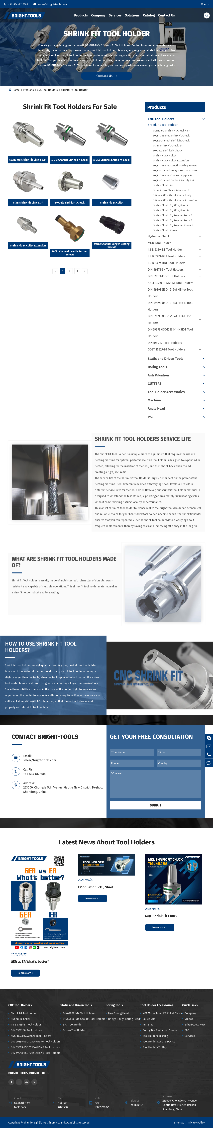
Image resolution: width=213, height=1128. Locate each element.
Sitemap (179, 1122)
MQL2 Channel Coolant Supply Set (173, 180)
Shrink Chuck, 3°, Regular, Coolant (173, 225)
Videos (189, 1018)
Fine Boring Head (118, 1013)
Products (81, 15)
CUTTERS (154, 384)
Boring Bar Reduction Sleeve (160, 1030)
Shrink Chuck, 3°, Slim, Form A (171, 205)
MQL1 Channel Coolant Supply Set (173, 175)
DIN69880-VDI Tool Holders (79, 1013)
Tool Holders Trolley (155, 1047)
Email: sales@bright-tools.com (39, 758)
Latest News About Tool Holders (107, 842)
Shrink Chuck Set (163, 185)
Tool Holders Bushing (155, 1035)
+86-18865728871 (102, 1105)
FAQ (187, 1030)
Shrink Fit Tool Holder (74, 90)
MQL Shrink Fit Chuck (161, 916)
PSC (151, 417)
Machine (154, 400)
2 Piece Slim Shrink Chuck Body (172, 195)
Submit (155, 805)
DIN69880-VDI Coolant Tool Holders (84, 1018)
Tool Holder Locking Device (159, 1041)
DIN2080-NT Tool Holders (165, 343)
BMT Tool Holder (73, 1024)
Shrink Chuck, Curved (166, 230)
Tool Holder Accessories (166, 392)
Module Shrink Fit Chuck (70, 202)
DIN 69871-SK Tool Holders (166, 269)
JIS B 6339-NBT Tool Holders (166, 263)
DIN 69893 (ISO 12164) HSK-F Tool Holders (170, 319)
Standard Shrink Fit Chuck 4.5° (28, 159)
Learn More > (25, 973)
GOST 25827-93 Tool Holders (166, 349)
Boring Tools (157, 367)
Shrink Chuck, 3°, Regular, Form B (172, 220)
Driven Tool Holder (74, 1030)
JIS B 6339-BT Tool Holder (165, 249)
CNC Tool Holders (47, 90)
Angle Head (156, 409)
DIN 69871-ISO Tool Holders (166, 276)
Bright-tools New (195, 1024)
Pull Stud (148, 1024)
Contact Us (166, 15)
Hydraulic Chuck (159, 236)
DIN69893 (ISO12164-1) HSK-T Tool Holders (170, 333)
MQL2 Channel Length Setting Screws (112, 245)
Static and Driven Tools (165, 359)
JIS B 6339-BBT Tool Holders (166, 256)
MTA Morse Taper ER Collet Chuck (162, 1013)
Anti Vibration (158, 375)
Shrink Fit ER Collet (111, 202)
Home (16, 90)
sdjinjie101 (137, 1105)
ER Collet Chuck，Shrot (95, 887)
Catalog (149, 15)
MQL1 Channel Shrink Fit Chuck (69, 159)
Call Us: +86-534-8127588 (34, 772)
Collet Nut (149, 1018)
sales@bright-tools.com (50, 4)
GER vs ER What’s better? (30, 962)
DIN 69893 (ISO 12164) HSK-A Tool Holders (170, 293)
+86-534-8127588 (15, 4)
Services (115, 15)
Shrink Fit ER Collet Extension (28, 245)
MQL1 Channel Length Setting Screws (69, 253)
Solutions (132, 15)
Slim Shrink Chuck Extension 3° (172, 190)
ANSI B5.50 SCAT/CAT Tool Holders (170, 283)
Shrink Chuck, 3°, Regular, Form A (172, 215)
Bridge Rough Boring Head (124, 1018)
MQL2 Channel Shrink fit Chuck (111, 159)
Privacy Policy (196, 1122)
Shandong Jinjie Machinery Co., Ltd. (44, 1122)
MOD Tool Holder (159, 243)
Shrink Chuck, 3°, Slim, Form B (171, 210)
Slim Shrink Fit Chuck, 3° (28, 202)
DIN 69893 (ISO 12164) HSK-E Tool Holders (170, 306)
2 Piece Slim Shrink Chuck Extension (175, 200)
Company (98, 15)
